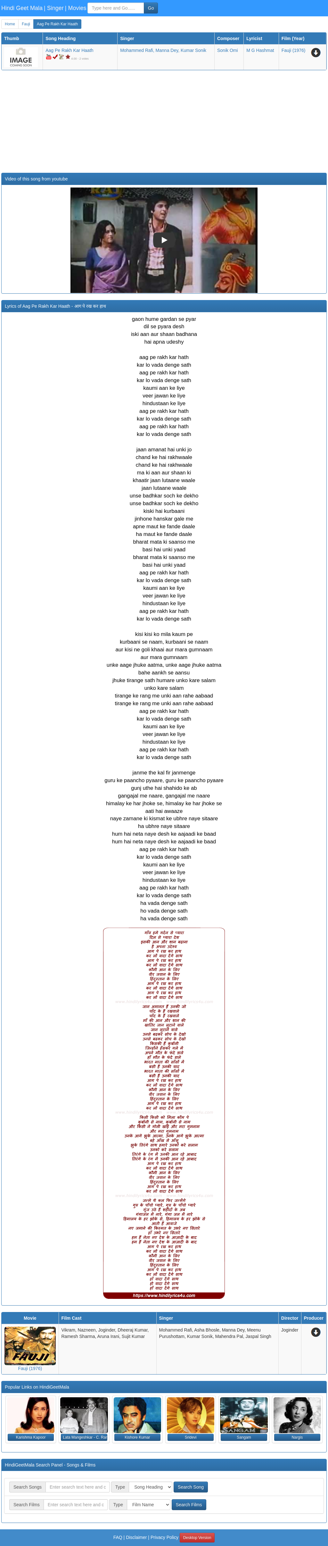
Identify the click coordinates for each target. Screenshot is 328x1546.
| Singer (54, 8)
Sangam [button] (244, 1437)
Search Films (189, 1504)
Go (151, 8)
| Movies (75, 8)
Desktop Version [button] (197, 1537)
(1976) (294, 50)
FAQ (117, 1537)
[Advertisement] (164, 121)
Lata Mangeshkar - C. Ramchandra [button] (85, 1437)
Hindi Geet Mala (22, 8)
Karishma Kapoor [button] (31, 1437)
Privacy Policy (164, 1537)
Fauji (26, 24)
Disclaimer (136, 1537)
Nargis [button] (297, 1437)
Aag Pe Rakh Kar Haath (57, 24)
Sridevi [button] (191, 1437)
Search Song (191, 1487)
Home (10, 24)
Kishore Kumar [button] (137, 1437)
